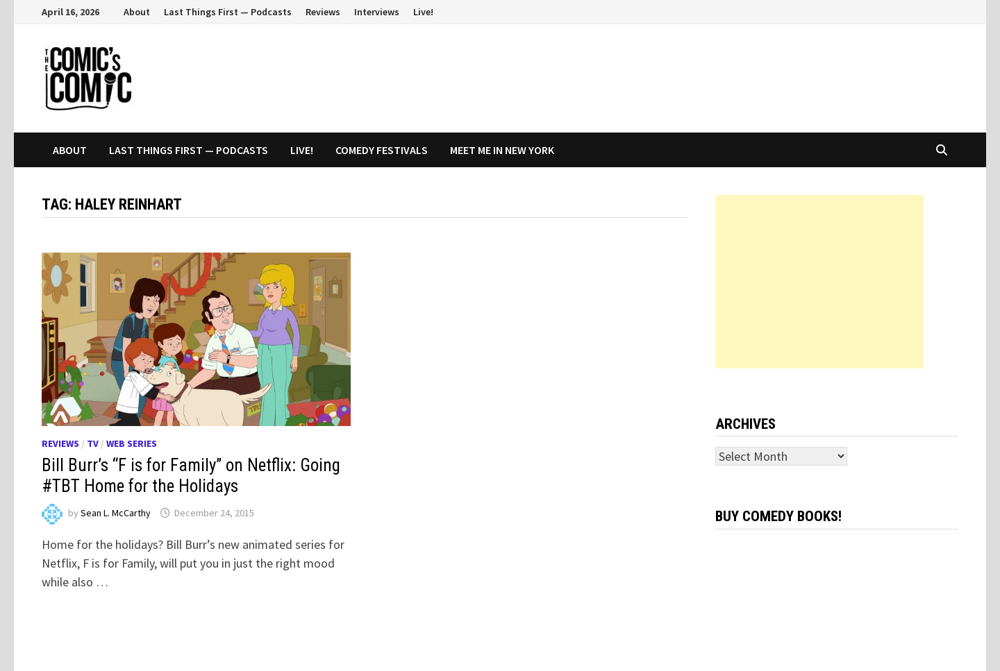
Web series (131, 443)
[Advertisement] (819, 281)
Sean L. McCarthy (116, 513)
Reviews (323, 12)
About (137, 12)
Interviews (376, 12)
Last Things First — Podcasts (228, 12)
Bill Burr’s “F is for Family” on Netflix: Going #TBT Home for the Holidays (191, 475)
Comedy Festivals (381, 150)
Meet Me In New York (502, 150)
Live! (423, 12)
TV (93, 443)
